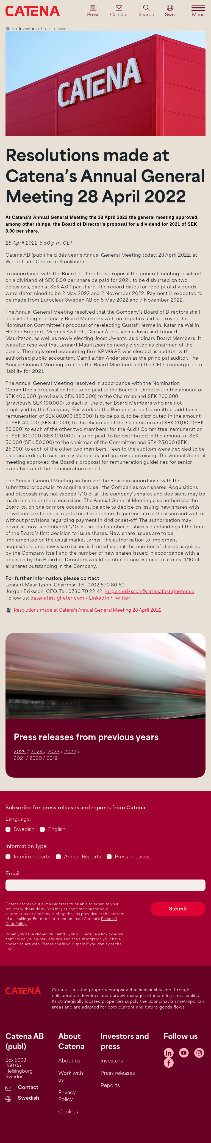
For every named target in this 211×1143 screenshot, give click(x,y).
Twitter (122, 598)
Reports (110, 1085)
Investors (28, 29)
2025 (20, 752)
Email (12, 874)
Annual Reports (82, 857)
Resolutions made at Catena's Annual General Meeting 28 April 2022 (87, 610)
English (56, 829)
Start (10, 29)
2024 (37, 752)
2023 (54, 752)
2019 (52, 759)
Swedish (24, 829)
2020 (35, 759)
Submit (178, 909)
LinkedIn (99, 598)
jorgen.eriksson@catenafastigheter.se (150, 592)
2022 (70, 752)
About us (69, 1061)
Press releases (132, 857)
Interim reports (32, 857)
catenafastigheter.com (57, 598)
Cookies (68, 1112)
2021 (19, 759)
